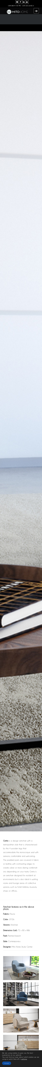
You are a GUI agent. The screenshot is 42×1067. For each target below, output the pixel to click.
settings (24, 1059)
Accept (6, 1063)
